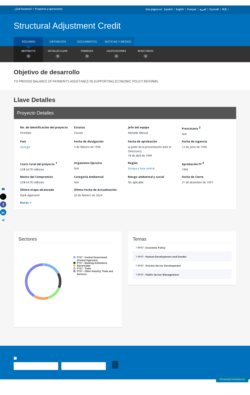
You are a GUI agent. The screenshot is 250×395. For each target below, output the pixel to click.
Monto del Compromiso (36, 177)
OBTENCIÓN (57, 41)
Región (133, 163)
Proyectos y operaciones (48, 9)
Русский (214, 9)
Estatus (79, 127)
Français (191, 9)
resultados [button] (145, 54)
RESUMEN (28, 41)
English (180, 9)
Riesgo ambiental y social (146, 177)
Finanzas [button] (86, 54)
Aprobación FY (193, 163)
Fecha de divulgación (89, 141)
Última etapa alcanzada (37, 190)
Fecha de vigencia (194, 141)
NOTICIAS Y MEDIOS (118, 41)
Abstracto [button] (28, 54)
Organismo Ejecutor (88, 163)
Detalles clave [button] (57, 54)
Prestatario (191, 127)
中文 (224, 9)
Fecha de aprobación (142, 141)
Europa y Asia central (141, 168)
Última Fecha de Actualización (95, 190)
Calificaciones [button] (116, 54)
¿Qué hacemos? (23, 9)
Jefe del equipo (138, 127)
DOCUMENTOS (87, 41)
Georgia (25, 147)
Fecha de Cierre (193, 177)
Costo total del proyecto (38, 163)
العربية (203, 9)
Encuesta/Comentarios (232, 379)
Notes (24, 202)
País (23, 141)
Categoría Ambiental (89, 177)
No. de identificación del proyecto (44, 127)
